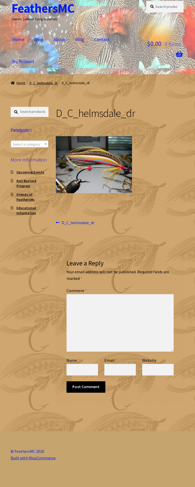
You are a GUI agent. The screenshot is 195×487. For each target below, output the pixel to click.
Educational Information (26, 210)
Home (18, 39)
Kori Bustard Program (26, 183)
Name (73, 360)
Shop (38, 39)
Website (149, 360)
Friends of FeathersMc (26, 197)
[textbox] (29, 144)
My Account (23, 61)
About (59, 39)
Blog (79, 39)
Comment (77, 290)
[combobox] (29, 144)
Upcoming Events (30, 172)
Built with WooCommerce (33, 457)
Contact (101, 39)
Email (110, 360)
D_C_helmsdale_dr (43, 83)
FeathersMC (42, 8)
